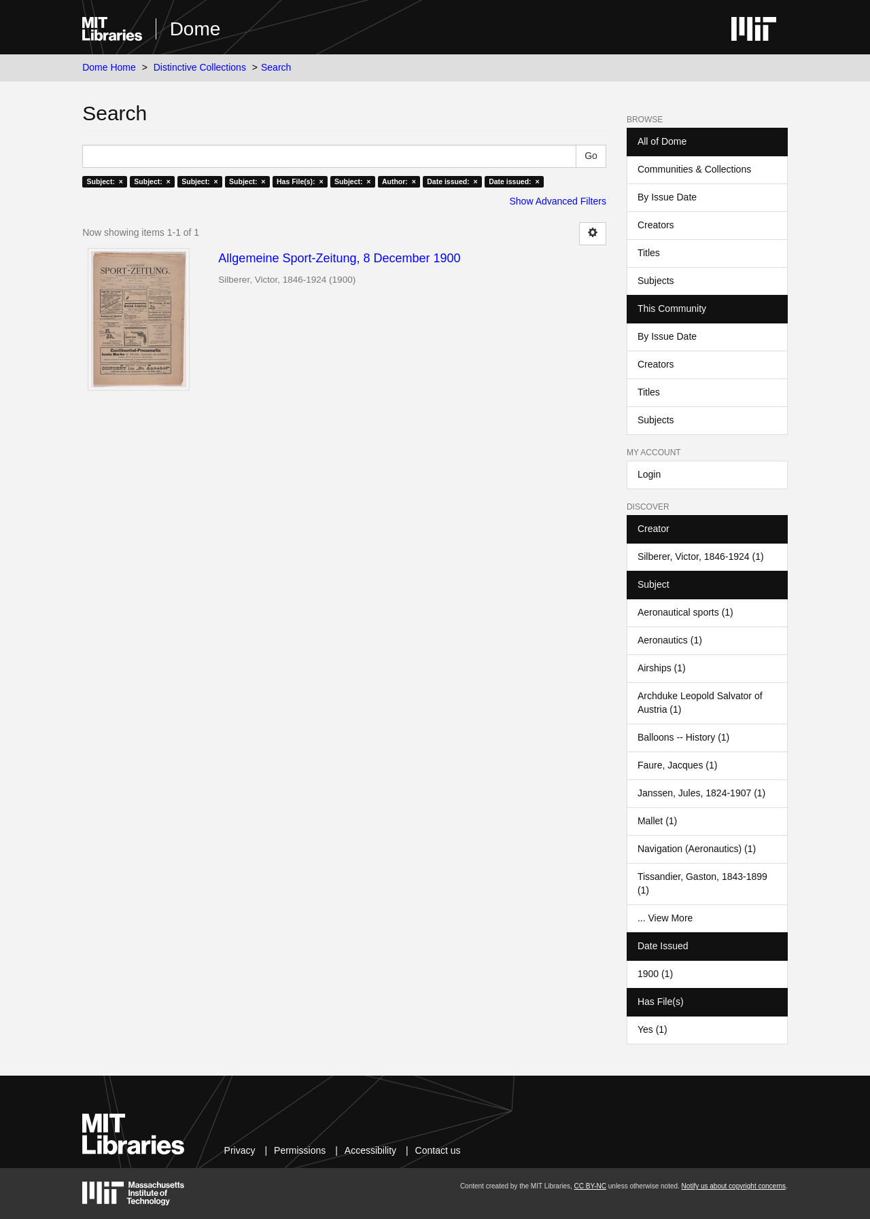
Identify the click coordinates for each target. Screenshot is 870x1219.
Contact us (438, 1150)
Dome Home (109, 67)
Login (649, 474)
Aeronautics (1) (670, 640)
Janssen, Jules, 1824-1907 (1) (701, 793)
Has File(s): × (300, 181)
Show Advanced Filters (558, 201)
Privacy (240, 1150)
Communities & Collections (694, 169)
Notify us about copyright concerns (734, 1186)
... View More (665, 918)
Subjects (656, 280)
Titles (649, 252)
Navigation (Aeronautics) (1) (697, 848)
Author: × (399, 181)
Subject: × (104, 181)
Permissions (300, 1150)
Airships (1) (662, 667)
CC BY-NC (590, 1186)
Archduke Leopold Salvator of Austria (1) (700, 702)
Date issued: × (452, 181)
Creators (656, 224)
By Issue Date (667, 197)
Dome (195, 28)
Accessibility (370, 1150)
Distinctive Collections (200, 67)
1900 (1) (655, 973)
